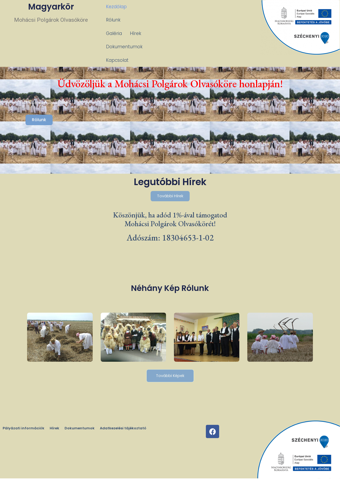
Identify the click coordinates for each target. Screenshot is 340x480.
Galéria (165, 6)
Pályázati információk (23, 430)
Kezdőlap (116, 6)
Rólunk (142, 6)
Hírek (187, 6)
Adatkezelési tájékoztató (123, 430)
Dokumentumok (219, 6)
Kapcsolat (117, 20)
